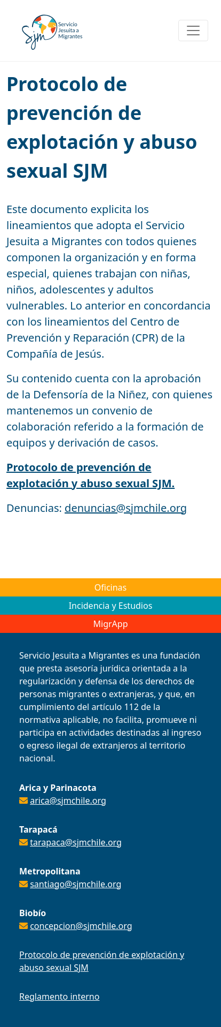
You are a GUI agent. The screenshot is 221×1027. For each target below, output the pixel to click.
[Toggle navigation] (193, 30)
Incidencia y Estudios (111, 605)
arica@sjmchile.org (68, 800)
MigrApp (110, 624)
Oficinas (110, 587)
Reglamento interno (59, 996)
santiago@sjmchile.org (75, 884)
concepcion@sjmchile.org (81, 926)
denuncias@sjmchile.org (126, 508)
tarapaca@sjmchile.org (76, 842)
